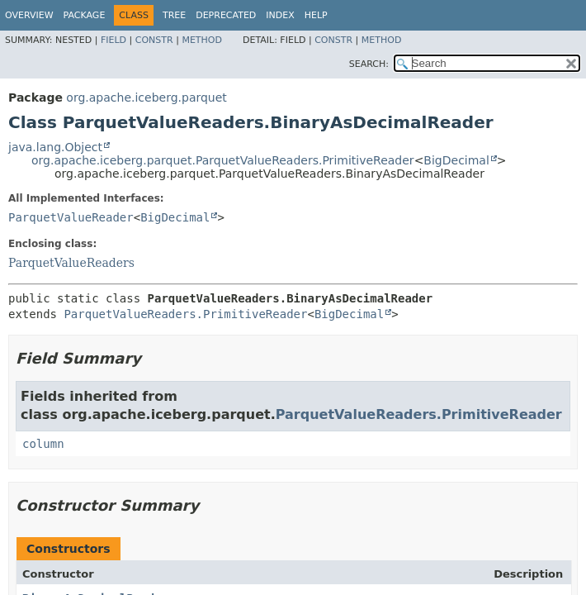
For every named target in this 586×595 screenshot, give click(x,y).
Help (316, 15)
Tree (174, 15)
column (43, 443)
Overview (29, 15)
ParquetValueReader (71, 217)
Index (280, 15)
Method (202, 40)
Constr (154, 40)
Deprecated (226, 15)
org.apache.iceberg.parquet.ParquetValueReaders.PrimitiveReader (222, 160)
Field (113, 40)
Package (85, 15)
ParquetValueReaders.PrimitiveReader (185, 314)
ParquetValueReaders (71, 262)
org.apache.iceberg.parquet (146, 97)
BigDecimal (456, 160)
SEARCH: (369, 64)
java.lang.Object (55, 147)
